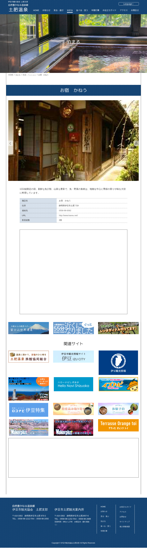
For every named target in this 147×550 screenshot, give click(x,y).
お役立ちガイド (125, 507)
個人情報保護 (125, 526)
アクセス (123, 512)
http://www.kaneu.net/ (68, 215)
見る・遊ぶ (105, 516)
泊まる (103, 521)
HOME (103, 507)
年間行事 (104, 531)
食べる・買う (106, 526)
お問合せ (123, 517)
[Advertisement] (73, 458)
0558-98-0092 (65, 210)
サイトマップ (125, 522)
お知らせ (104, 511)
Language (128, 4)
